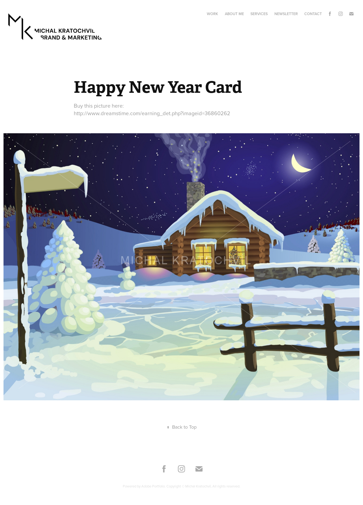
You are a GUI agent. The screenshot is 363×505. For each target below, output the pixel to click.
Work (212, 13)
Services (259, 13)
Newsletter (286, 13)
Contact (313, 13)
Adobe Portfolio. (153, 486)
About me (234, 13)
